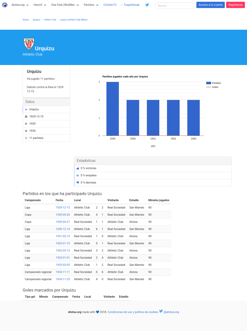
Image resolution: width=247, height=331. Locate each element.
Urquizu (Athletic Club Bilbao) (74, 20)
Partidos (89, 4)
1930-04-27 (63, 222)
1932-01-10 (63, 243)
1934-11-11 (63, 272)
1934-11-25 (63, 279)
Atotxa (26, 20)
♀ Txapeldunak (130, 4)
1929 (30, 123)
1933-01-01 (63, 257)
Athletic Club (50, 20)
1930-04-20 (63, 214)
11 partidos (34, 138)
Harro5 (38, 4)
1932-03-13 (63, 250)
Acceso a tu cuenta (210, 4)
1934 (30, 130)
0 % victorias (86, 168)
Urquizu (32, 109)
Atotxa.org (18, 4)
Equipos (36, 20)
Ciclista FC (110, 4)
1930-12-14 (63, 229)
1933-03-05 (63, 265)
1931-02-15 (63, 236)
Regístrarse (235, 4)
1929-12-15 (34, 116)
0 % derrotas (86, 182)
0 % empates (86, 175)
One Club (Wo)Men (63, 4)
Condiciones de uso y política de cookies (133, 312)
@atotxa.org (169, 312)
